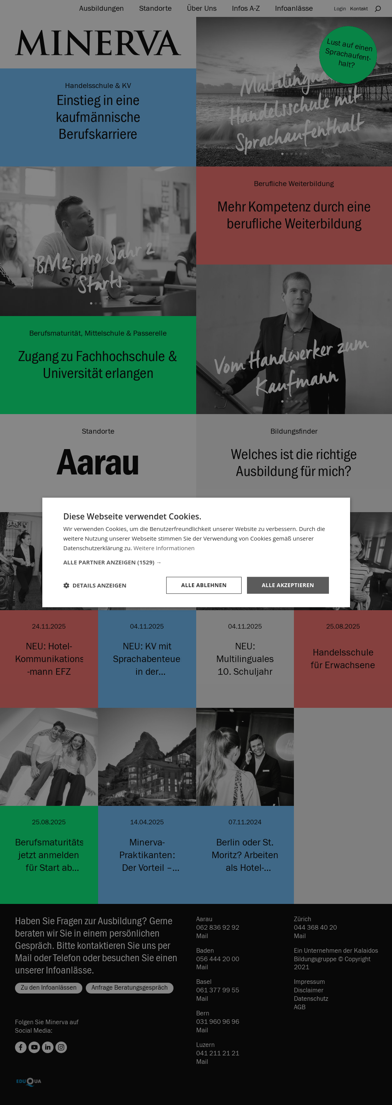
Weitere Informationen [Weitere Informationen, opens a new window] (164, 548)
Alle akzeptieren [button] (288, 585)
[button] (196, 562)
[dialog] (196, 552)
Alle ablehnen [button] (204, 585)
